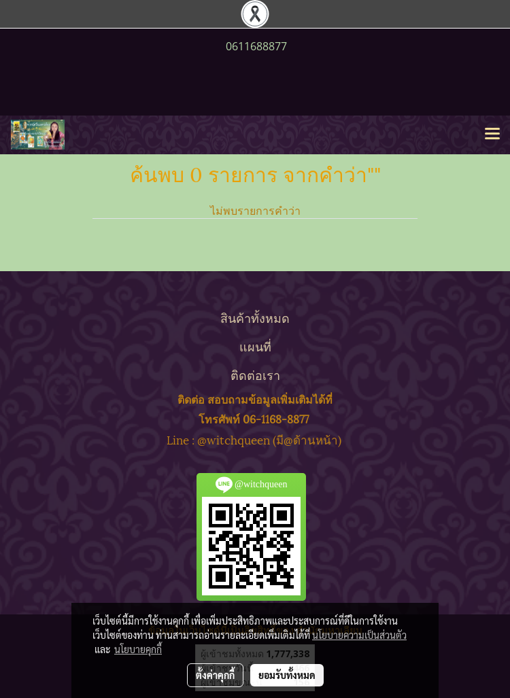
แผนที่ (255, 345)
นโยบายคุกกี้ (138, 649)
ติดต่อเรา (255, 374)
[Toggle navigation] (492, 135)
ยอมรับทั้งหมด (287, 675)
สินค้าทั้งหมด (255, 317)
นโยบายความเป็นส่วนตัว (359, 635)
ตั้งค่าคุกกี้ (215, 675)
